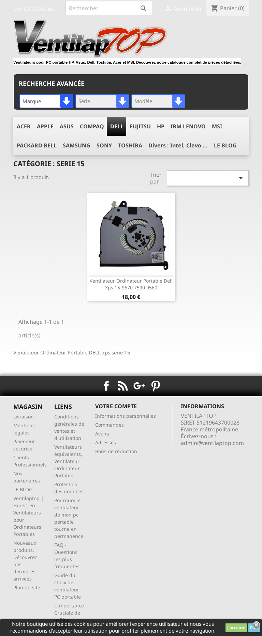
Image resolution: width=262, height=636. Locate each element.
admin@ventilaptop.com (212, 443)
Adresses (105, 442)
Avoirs (102, 433)
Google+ (139, 386)
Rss (123, 386)
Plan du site (26, 587)
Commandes (109, 425)
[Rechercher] (108, 8)
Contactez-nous (33, 8)
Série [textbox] (84, 101)
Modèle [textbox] (143, 101)
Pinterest (155, 386)
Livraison (23, 416)
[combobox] (46, 101)
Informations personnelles (125, 416)
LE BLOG (22, 489)
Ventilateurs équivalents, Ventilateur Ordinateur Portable (68, 461)
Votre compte (116, 406)
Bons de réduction (116, 451)
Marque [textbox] (32, 101)
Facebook (106, 386)
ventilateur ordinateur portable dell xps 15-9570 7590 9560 (131, 284)
